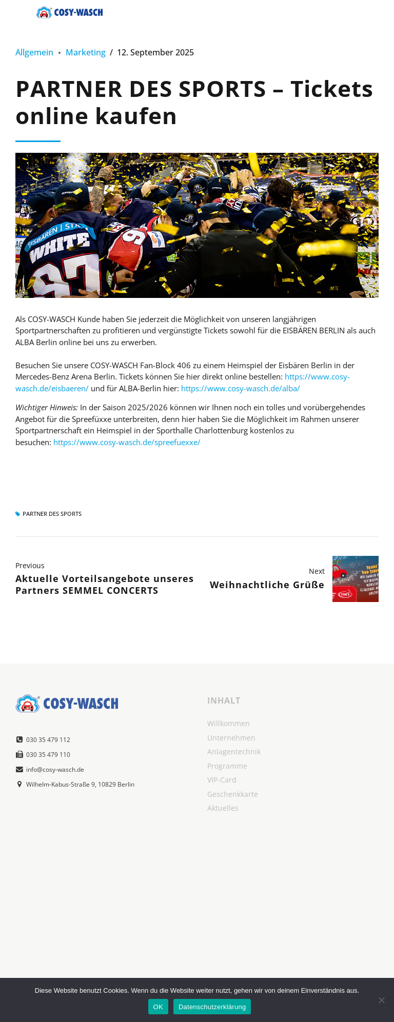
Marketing (86, 52)
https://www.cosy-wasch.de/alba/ (240, 388)
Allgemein (34, 52)
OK (158, 1007)
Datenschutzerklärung (212, 1007)
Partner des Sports (52, 514)
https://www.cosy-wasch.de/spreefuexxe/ (127, 442)
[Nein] (381, 1000)
